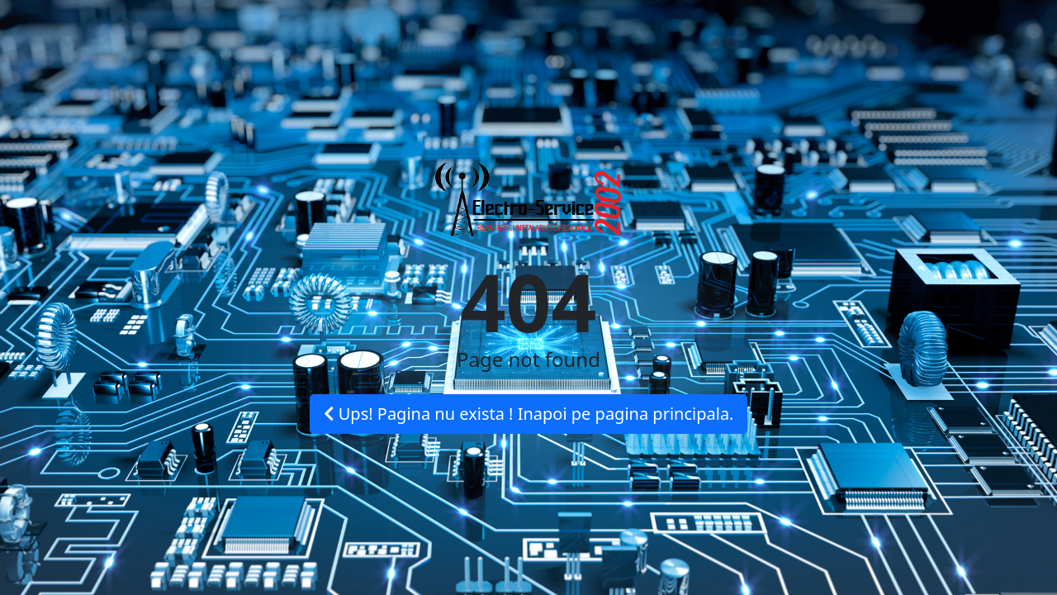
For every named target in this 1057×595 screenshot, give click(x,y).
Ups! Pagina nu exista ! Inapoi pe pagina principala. (529, 413)
